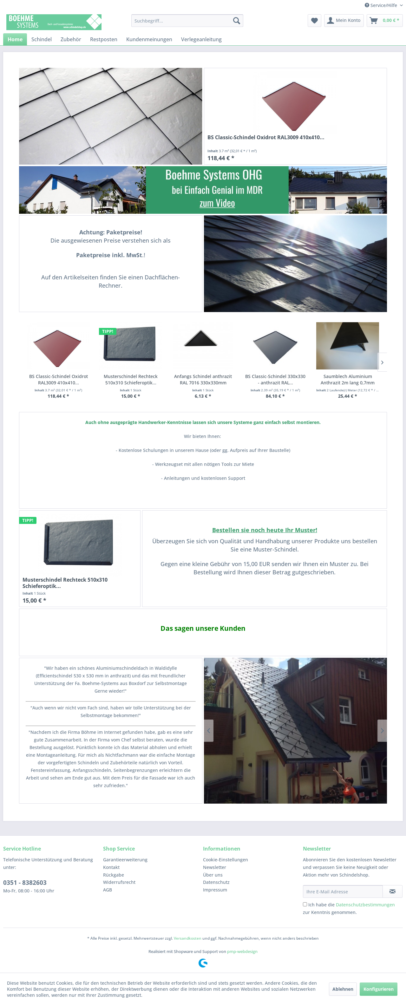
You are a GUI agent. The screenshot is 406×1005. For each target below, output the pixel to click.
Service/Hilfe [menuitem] (381, 5)
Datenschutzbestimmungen (365, 905)
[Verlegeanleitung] (201, 39)
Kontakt (111, 867)
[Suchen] (236, 20)
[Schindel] (41, 39)
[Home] (15, 39)
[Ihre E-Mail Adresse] (343, 891)
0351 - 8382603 (25, 882)
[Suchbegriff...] (187, 20)
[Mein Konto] (344, 20)
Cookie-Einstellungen (225, 860)
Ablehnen (342, 989)
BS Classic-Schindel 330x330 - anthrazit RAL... (275, 379)
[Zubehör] (71, 39)
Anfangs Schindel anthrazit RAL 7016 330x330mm (203, 379)
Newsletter (214, 867)
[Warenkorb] (385, 20)
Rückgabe (113, 875)
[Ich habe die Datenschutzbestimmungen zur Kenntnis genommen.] (305, 904)
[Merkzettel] (314, 20)
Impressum (215, 890)
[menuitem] (187, 20)
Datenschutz (216, 882)
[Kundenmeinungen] (149, 39)
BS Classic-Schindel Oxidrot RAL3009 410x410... (265, 137)
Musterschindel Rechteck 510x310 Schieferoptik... (131, 379)
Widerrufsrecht (119, 882)
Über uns (213, 875)
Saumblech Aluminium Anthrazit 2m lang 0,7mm (348, 379)
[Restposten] (104, 39)
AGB (107, 890)
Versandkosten (187, 938)
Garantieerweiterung (125, 860)
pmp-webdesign (242, 951)
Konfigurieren (378, 989)
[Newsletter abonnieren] (393, 891)
